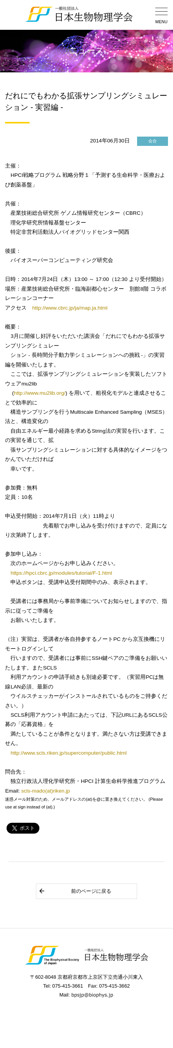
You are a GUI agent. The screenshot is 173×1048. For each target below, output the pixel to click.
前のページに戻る (74, 891)
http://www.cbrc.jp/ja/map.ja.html (69, 308)
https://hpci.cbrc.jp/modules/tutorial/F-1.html (61, 573)
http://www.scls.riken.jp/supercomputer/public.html (68, 753)
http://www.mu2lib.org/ (40, 393)
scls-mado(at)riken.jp (45, 791)
